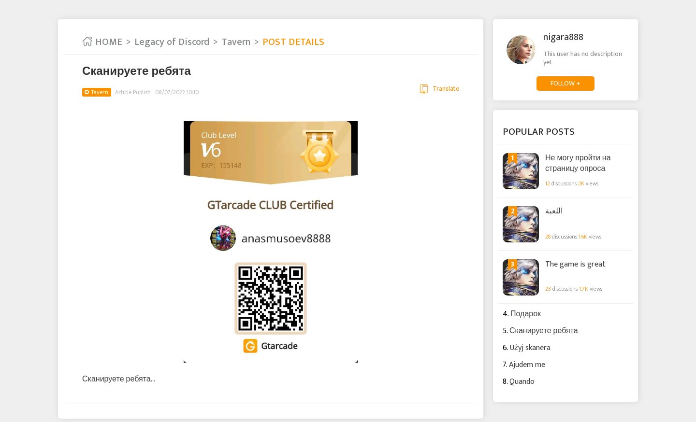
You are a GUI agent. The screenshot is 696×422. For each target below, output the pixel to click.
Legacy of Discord (171, 42)
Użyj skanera (530, 347)
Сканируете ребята (543, 331)
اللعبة (554, 211)
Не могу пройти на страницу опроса (578, 163)
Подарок (525, 314)
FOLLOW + (565, 83)
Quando (522, 381)
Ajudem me (527, 364)
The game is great (575, 264)
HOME (102, 42)
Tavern (235, 42)
